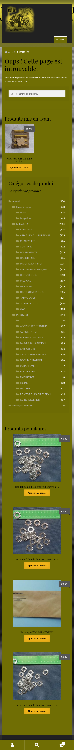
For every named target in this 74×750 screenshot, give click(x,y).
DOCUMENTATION (31, 360)
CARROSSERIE (27, 348)
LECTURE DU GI (28, 274)
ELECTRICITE (27, 371)
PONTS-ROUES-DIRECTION (35, 394)
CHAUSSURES (27, 241)
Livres (23, 212)
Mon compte (12, 745)
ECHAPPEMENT (29, 365)
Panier (57, 742)
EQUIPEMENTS (28, 252)
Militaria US (22, 223)
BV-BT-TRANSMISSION (33, 343)
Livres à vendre (23, 206)
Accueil (11, 52)
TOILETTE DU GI (29, 303)
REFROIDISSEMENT (31, 399)
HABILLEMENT (28, 257)
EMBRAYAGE (27, 377)
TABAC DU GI (27, 297)
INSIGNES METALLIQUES (33, 269)
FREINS (24, 382)
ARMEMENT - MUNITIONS (35, 235)
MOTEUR (25, 388)
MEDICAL (25, 280)
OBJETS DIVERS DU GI (32, 291)
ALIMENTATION (29, 331)
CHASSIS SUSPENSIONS (33, 354)
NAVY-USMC (27, 286)
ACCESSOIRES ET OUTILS (33, 326)
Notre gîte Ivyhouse (22, 405)
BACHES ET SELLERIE (31, 337)
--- (21, 320)
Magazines (25, 218)
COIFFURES (26, 246)
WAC (23, 309)
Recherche (37, 745)
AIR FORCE (26, 229)
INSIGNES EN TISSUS (31, 263)
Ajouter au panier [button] (19, 167)
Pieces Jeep (22, 314)
